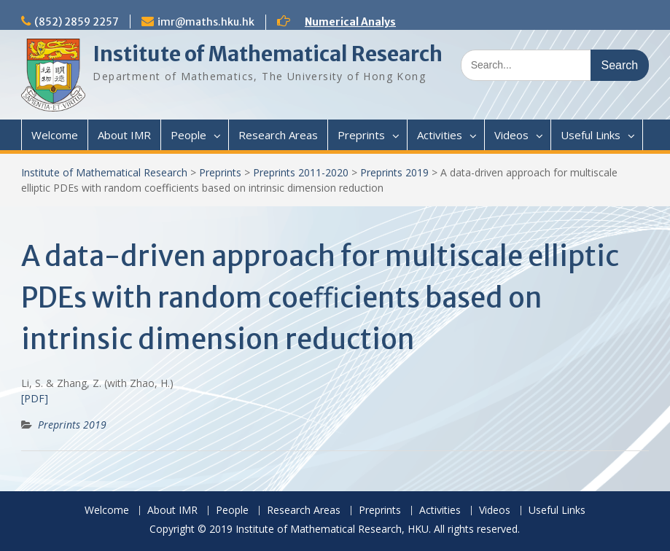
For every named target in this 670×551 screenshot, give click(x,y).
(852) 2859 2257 (76, 21)
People (188, 135)
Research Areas (278, 135)
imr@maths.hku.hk (205, 21)
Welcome (54, 135)
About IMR (124, 135)
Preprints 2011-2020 (300, 172)
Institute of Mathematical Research (268, 54)
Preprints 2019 (394, 172)
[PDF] (34, 398)
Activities (439, 135)
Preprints (361, 135)
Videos (511, 135)
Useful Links (590, 135)
